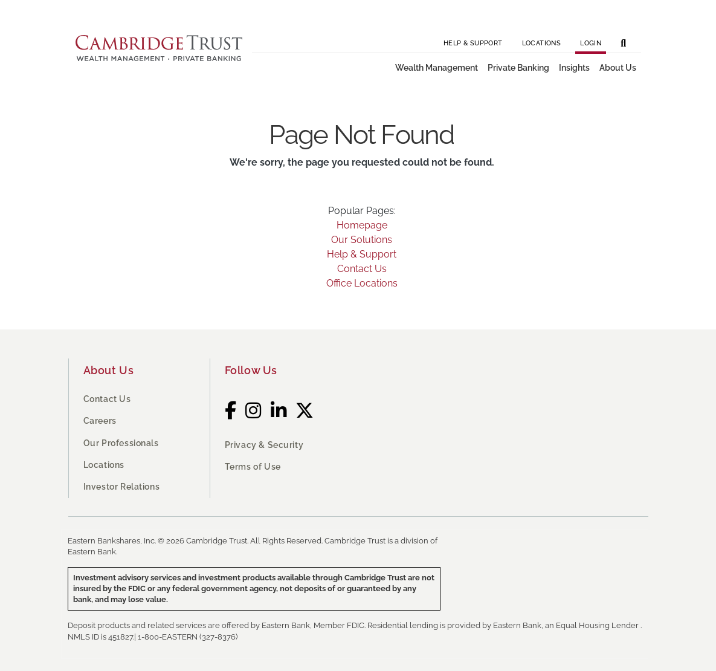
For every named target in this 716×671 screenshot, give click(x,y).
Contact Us (362, 268)
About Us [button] (617, 68)
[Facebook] (231, 411)
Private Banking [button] (518, 68)
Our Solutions (361, 239)
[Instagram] (253, 411)
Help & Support (473, 43)
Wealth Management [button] (436, 68)
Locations (541, 43)
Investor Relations (121, 486)
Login (590, 43)
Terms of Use (253, 467)
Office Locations (362, 283)
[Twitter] (304, 411)
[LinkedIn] (279, 411)
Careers (100, 421)
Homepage (362, 225)
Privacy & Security (264, 445)
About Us (108, 370)
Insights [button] (574, 68)
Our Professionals (121, 443)
